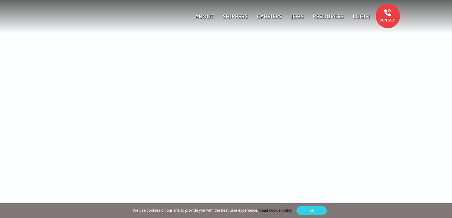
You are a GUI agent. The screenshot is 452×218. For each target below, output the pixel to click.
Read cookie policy (275, 210)
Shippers (235, 16)
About (204, 16)
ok (312, 210)
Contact (388, 20)
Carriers (269, 16)
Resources (328, 16)
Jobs (297, 16)
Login (361, 16)
